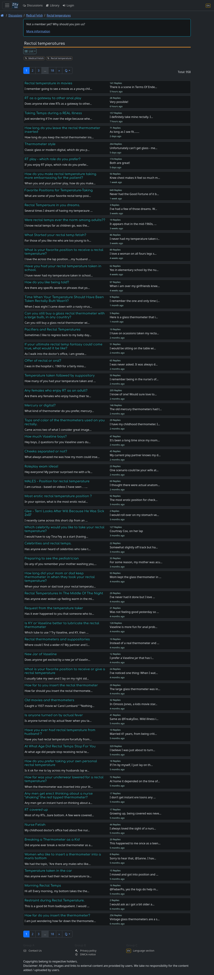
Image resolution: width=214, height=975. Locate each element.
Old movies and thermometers (49, 700)
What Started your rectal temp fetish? (55, 235)
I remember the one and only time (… (135, 301)
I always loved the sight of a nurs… (133, 828)
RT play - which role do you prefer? (53, 159)
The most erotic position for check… (133, 500)
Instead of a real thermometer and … (134, 643)
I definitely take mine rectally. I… (131, 117)
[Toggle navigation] (7, 5)
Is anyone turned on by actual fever (54, 715)
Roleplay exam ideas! (41, 466)
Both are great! (120, 163)
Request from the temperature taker (54, 608)
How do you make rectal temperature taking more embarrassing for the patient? (60, 176)
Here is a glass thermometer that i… (134, 317)
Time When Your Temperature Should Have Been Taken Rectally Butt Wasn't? (64, 299)
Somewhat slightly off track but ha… (134, 547)
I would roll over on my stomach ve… (134, 515)
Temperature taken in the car (48, 870)
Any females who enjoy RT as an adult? (56, 390)
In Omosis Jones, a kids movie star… (133, 704)
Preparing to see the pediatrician (52, 558)
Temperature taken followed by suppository (60, 375)
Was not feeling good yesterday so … (134, 612)
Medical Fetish (34, 15)
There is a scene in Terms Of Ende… (133, 87)
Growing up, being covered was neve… (135, 813)
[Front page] (2, 15)
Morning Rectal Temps (43, 885)
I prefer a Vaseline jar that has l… (132, 658)
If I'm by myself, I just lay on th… (131, 765)
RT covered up (36, 809)
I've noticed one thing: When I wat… (134, 673)
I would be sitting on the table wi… (133, 348)
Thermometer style (40, 144)
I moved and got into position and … (134, 874)
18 (52, 70)
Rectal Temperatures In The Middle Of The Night (64, 593)
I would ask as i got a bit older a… (132, 904)
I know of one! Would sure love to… (133, 394)
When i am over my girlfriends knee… (135, 286)
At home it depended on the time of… (135, 781)
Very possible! (119, 102)
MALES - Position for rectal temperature (57, 481)
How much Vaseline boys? (46, 436)
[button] (67, 70)
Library (52, 5)
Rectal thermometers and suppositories (57, 639)
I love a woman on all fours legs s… (133, 254)
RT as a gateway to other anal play (53, 98)
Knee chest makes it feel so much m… (135, 178)
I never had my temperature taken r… (134, 239)
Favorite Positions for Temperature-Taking (59, 190)
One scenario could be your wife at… (134, 470)
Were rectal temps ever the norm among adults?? (65, 220)
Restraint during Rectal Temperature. (54, 900)
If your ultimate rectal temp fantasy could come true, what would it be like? (63, 346)
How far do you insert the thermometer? (57, 915)
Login (68, 5)
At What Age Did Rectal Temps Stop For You (60, 746)
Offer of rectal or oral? (43, 360)
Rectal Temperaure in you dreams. (52, 205)
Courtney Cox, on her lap (126, 531)
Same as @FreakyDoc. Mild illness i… (134, 719)
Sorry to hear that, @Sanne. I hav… (133, 858)
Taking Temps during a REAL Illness (53, 113)
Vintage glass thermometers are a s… (135, 919)
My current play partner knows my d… (135, 455)
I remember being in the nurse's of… (134, 379)
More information (38, 31)
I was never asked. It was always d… (134, 364)
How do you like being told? (47, 282)
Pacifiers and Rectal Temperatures (53, 329)
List (28, 51)
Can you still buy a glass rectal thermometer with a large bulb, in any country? (65, 315)
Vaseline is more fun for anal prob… (133, 627)
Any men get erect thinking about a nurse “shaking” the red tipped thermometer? (59, 795)
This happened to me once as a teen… (135, 843)
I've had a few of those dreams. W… (133, 209)
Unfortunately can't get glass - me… (133, 148)
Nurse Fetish (35, 824)
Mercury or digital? (40, 405)
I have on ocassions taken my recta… (134, 333)
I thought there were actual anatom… (135, 485)
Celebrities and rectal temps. (48, 543)
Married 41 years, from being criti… (133, 734)
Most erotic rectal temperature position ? (58, 496)
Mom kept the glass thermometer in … (135, 577)
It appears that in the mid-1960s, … (133, 224)
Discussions (33, 5)
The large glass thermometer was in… (135, 689)
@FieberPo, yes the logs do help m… (134, 889)
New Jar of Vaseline (41, 654)
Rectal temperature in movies (48, 83)
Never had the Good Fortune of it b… (134, 194)
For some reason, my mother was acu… (136, 562)
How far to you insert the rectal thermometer (61, 685)
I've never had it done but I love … (132, 597)
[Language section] (208, 5)
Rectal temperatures (59, 15)
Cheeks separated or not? (46, 451)
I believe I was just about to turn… (132, 750)
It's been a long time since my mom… (135, 440)
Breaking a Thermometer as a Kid (52, 839)
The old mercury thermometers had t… (136, 409)
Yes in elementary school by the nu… (134, 270)
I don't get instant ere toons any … (133, 797)
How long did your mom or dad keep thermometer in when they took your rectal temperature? (60, 577)
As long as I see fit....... (124, 132)
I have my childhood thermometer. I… (135, 424)
